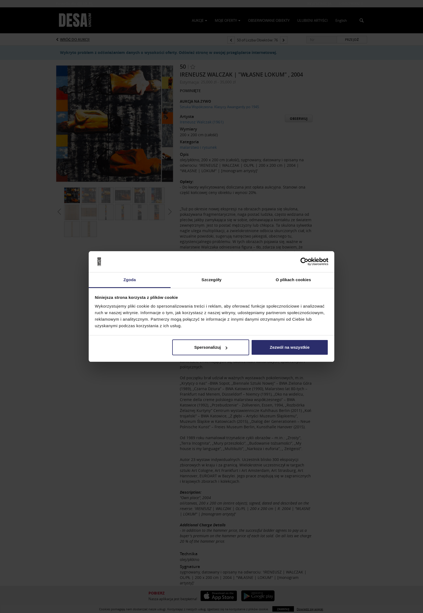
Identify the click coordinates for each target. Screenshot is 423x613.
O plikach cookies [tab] (293, 279)
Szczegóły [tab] (211, 279)
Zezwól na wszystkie (289, 347)
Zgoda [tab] (129, 279)
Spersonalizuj (211, 347)
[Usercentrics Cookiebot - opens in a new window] (304, 262)
